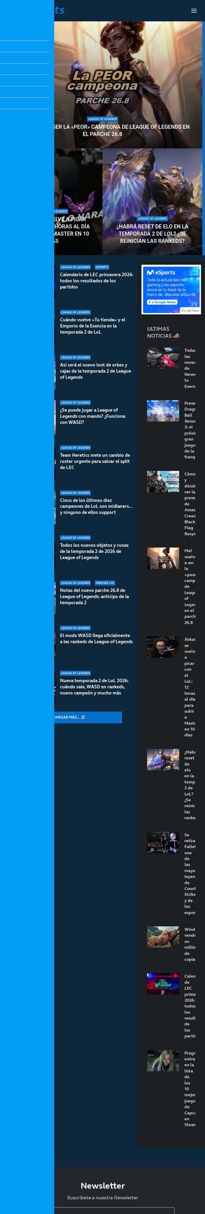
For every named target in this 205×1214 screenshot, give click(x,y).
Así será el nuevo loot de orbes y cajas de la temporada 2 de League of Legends (95, 371)
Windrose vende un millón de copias (189, 944)
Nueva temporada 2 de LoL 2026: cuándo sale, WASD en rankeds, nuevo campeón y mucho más (94, 686)
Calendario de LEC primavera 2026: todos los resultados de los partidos (96, 280)
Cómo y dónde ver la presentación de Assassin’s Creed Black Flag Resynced (189, 504)
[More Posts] (68, 717)
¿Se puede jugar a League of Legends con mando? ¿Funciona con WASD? (92, 416)
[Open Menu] (194, 10)
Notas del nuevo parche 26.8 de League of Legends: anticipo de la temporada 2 (94, 596)
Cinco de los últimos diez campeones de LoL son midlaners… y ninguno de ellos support (96, 507)
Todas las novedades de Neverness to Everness (189, 368)
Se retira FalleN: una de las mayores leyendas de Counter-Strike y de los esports (189, 873)
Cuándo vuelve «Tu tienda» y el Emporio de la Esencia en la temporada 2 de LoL (92, 326)
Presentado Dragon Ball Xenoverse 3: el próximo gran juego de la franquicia (189, 430)
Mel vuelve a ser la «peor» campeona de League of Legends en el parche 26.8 (102, 130)
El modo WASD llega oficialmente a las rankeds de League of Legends (96, 638)
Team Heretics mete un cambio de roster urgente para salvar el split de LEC (95, 461)
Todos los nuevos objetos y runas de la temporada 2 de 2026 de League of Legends (94, 551)
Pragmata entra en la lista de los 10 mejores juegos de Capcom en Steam (189, 1089)
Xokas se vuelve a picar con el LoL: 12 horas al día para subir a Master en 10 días (52, 230)
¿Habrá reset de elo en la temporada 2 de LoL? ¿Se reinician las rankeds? (152, 233)
